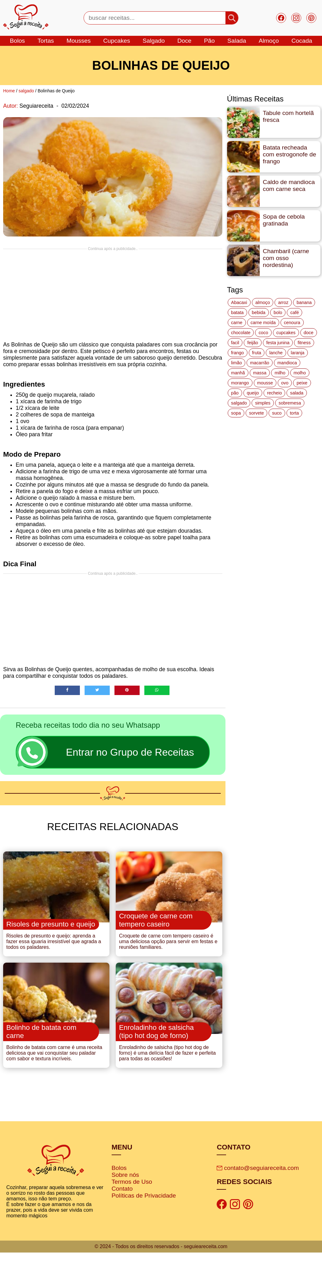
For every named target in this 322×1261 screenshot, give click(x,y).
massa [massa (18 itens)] (259, 372)
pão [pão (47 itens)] (235, 392)
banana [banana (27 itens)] (304, 302)
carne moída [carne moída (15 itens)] (263, 322)
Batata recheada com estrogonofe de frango (289, 154)
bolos (17, 40)
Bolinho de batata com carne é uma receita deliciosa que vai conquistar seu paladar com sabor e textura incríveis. (54, 1061)
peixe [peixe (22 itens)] (302, 382)
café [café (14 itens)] (294, 312)
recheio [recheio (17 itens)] (274, 392)
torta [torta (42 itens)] (294, 413)
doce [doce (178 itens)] (309, 332)
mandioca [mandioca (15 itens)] (287, 362)
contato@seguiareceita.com (258, 1176)
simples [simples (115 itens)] (262, 402)
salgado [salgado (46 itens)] (239, 402)
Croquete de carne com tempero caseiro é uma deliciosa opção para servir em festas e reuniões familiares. (168, 946)
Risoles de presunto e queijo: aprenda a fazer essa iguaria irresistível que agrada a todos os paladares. (53, 946)
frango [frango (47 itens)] (237, 352)
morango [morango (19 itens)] (240, 382)
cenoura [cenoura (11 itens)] (292, 322)
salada (236, 40)
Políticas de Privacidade (144, 1204)
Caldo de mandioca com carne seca (289, 185)
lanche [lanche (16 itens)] (275, 352)
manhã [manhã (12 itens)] (238, 372)
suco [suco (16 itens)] (276, 413)
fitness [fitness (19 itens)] (304, 342)
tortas (45, 40)
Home (9, 90)
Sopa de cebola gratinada (284, 220)
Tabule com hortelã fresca (288, 116)
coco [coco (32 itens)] (263, 332)
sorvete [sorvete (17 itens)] (256, 413)
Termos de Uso (132, 1190)
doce (184, 40)
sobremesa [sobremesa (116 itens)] (290, 402)
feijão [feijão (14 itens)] (252, 342)
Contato (122, 1197)
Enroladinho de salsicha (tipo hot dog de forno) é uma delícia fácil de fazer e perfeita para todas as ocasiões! (167, 1061)
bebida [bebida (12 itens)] (258, 312)
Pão (209, 40)
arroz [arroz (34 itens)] (283, 302)
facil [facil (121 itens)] (235, 342)
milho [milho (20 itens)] (280, 372)
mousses (78, 40)
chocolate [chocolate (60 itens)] (241, 332)
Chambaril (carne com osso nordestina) (286, 258)
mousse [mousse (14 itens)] (265, 382)
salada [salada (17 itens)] (296, 392)
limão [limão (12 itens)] (236, 362)
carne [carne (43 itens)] (236, 322)
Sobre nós (125, 1183)
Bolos (119, 1176)
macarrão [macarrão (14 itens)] (259, 362)
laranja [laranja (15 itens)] (297, 352)
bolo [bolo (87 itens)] (278, 312)
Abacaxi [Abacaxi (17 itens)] (239, 302)
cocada (301, 40)
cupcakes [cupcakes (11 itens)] (286, 332)
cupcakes (116, 40)
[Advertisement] (112, 295)
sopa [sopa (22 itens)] (236, 413)
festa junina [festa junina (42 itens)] (278, 342)
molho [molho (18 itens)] (300, 372)
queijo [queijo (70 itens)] (253, 392)
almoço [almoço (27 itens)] (262, 302)
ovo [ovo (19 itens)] (284, 382)
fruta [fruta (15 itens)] (256, 352)
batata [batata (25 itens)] (237, 312)
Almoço (269, 40)
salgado (154, 40)
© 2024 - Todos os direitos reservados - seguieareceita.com (161, 1255)
